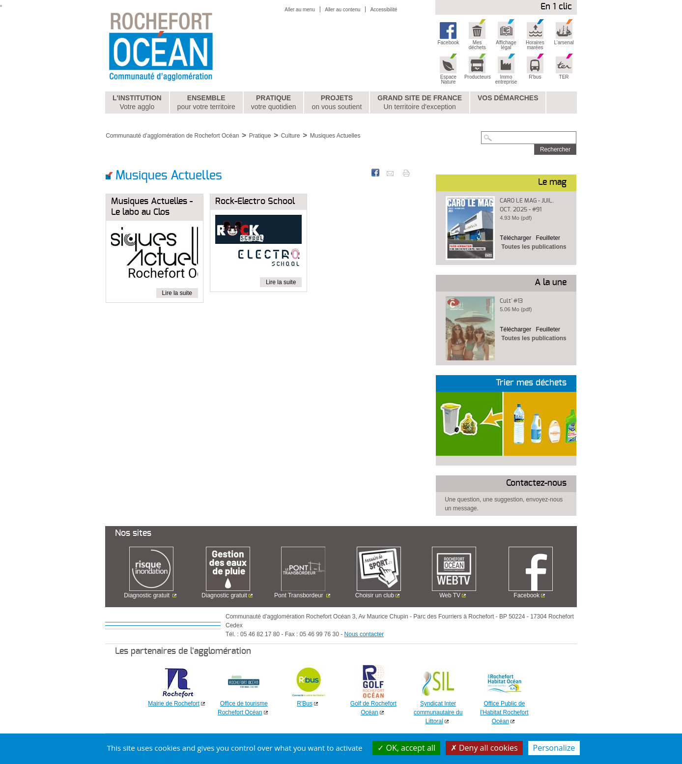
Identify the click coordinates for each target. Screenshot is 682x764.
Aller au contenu (342, 9)
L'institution (137, 103)
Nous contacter (364, 634)
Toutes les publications (533, 246)
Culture (290, 135)
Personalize (554, 747)
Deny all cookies (484, 747)
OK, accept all (406, 747)
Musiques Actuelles (335, 135)
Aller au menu (299, 9)
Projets (337, 103)
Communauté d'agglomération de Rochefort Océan (172, 135)
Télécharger (515, 238)
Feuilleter (548, 238)
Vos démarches (508, 98)
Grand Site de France (419, 103)
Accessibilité (384, 9)
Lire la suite (177, 293)
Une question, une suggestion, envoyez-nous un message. (504, 504)
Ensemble (206, 103)
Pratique (273, 103)
